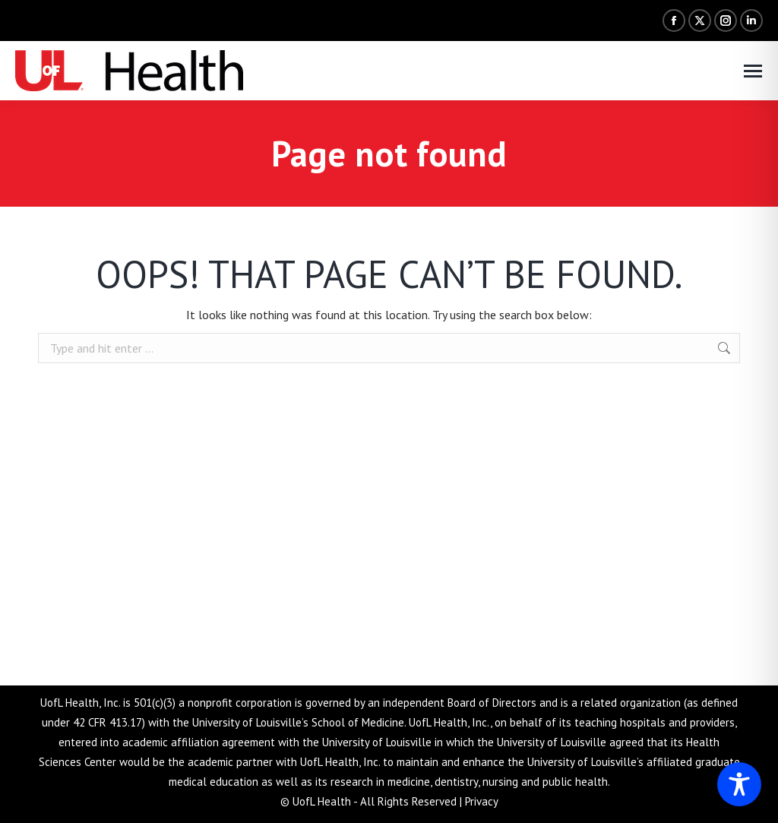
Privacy (481, 801)
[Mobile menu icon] (753, 71)
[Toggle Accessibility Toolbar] (739, 784)
